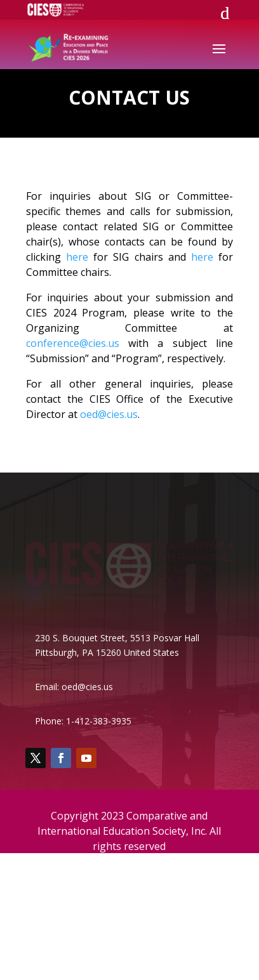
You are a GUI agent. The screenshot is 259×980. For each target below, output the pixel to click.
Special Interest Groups (73, 893)
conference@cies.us (72, 343)
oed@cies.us (109, 414)
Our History (48, 942)
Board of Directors (64, 876)
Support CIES (52, 909)
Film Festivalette (59, 926)
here (77, 257)
